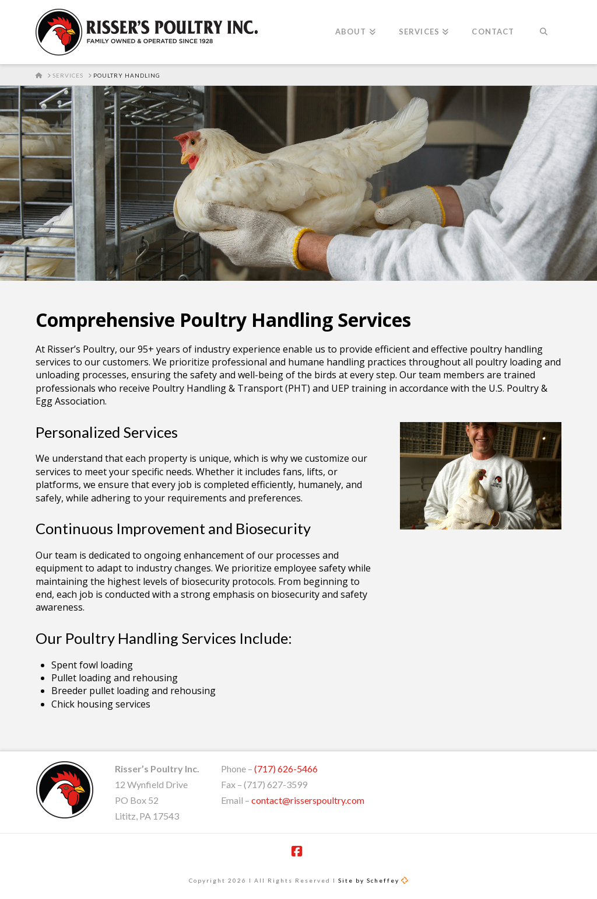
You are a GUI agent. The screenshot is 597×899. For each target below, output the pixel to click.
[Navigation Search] (543, 32)
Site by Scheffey (368, 880)
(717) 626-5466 (286, 768)
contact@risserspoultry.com (307, 800)
